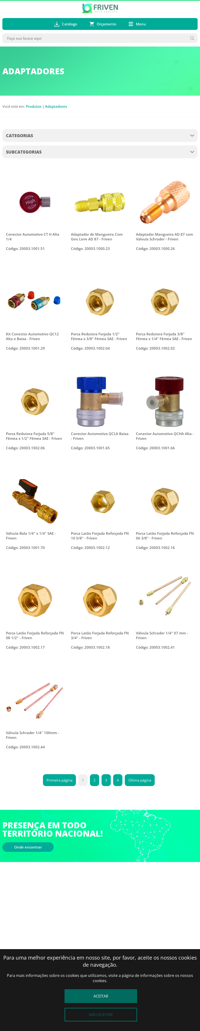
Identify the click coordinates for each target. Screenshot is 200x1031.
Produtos (33, 106)
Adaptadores (56, 106)
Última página (139, 780)
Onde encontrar (28, 847)
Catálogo (65, 24)
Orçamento (102, 24)
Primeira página (59, 780)
